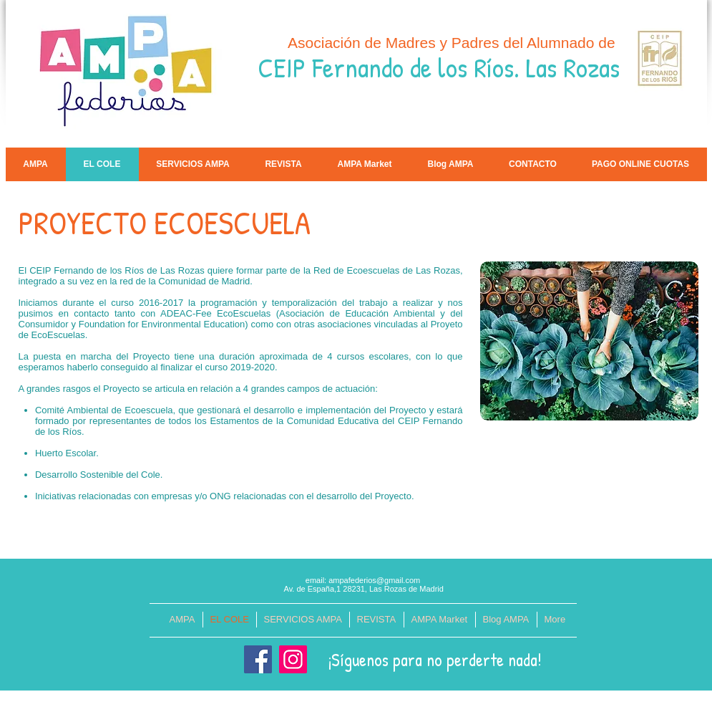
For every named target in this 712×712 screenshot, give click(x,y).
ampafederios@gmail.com (374, 580)
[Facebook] (258, 659)
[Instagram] (293, 659)
